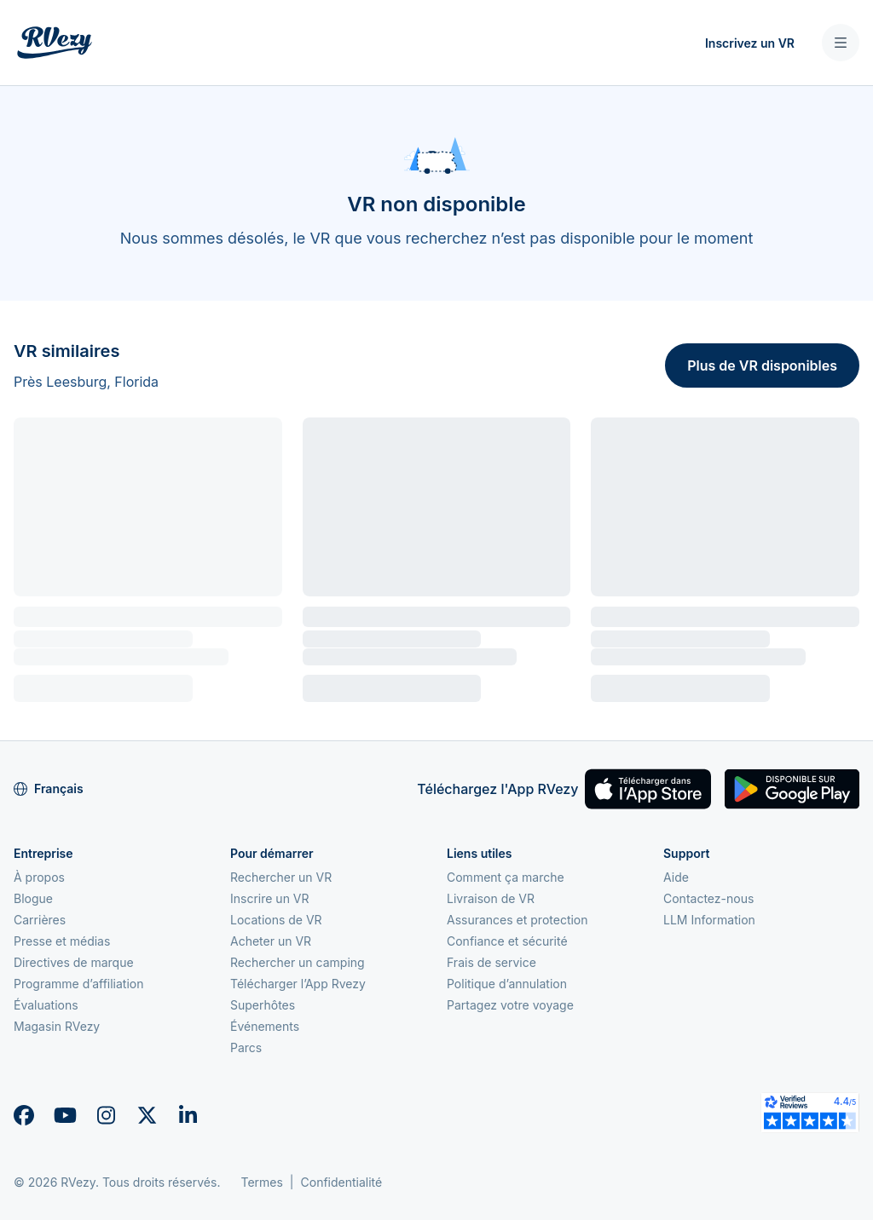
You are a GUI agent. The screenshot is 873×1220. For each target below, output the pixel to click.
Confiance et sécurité (507, 941)
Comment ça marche (505, 877)
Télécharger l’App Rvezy (298, 983)
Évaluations (46, 1005)
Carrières (40, 919)
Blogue (33, 898)
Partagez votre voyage (510, 1005)
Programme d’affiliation (79, 983)
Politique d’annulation (507, 983)
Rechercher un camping (297, 962)
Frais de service (491, 962)
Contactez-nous (708, 898)
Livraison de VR (491, 898)
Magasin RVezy (57, 1026)
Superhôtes (262, 1005)
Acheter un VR (270, 941)
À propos (39, 877)
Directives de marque (74, 962)
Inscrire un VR (269, 898)
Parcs (246, 1047)
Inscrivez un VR (750, 43)
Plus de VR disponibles (762, 365)
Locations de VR (276, 919)
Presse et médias (62, 941)
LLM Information (709, 919)
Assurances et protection (517, 919)
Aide (676, 877)
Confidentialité (342, 1182)
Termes (261, 1182)
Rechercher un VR (281, 877)
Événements (264, 1026)
